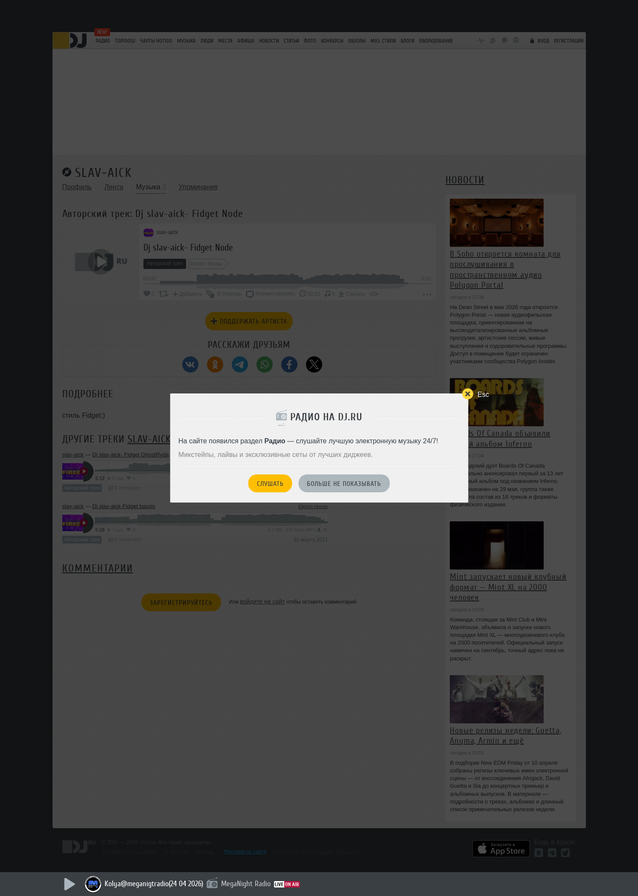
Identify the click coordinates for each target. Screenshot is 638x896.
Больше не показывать (344, 484)
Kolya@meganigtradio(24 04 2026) (154, 883)
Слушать (270, 484)
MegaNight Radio (246, 883)
